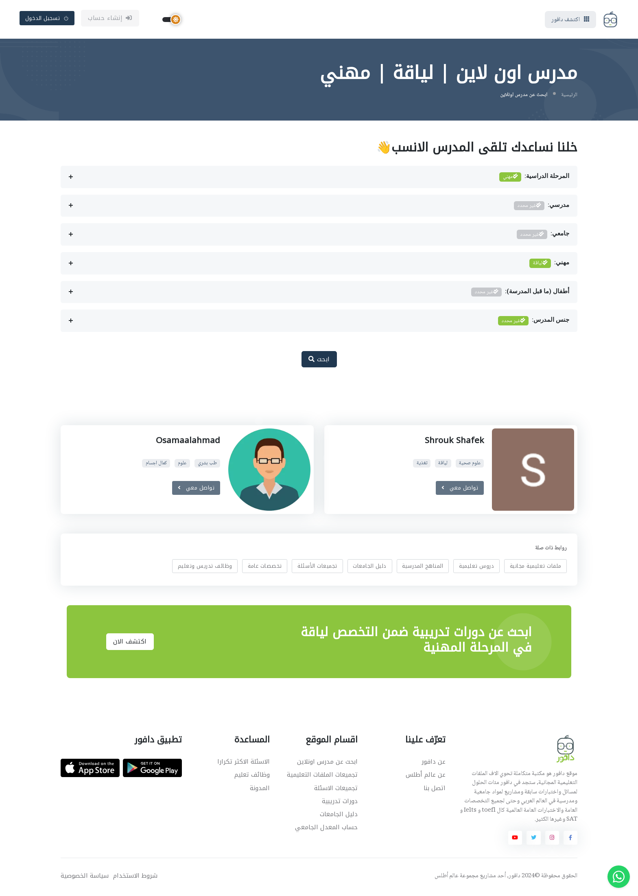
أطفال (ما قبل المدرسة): (520, 294)
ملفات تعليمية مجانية (536, 567)
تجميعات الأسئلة (317, 567)
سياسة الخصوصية (85, 877)
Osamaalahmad (187, 442)
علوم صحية (470, 465)
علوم (182, 465)
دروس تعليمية (476, 567)
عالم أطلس (447, 877)
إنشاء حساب (110, 19)
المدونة (260, 789)
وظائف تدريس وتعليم (205, 567)
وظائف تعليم (252, 776)
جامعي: (543, 236)
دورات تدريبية (340, 802)
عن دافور (434, 763)
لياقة (443, 465)
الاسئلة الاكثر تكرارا (243, 763)
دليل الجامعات (370, 567)
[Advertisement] (313, 402)
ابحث (319, 361)
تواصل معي (459, 489)
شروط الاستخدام (135, 877)
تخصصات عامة (265, 567)
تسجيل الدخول (47, 19)
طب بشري (207, 465)
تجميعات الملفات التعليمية (322, 776)
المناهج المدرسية (422, 567)
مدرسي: (541, 207)
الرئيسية (569, 96)
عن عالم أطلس (426, 776)
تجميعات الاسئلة (336, 789)
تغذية (422, 465)
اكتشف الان (130, 643)
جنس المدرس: (533, 322)
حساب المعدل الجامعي (326, 829)
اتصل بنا (435, 789)
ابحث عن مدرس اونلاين (327, 763)
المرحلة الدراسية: (534, 179)
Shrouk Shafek (453, 442)
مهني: (549, 265)
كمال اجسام (156, 465)
